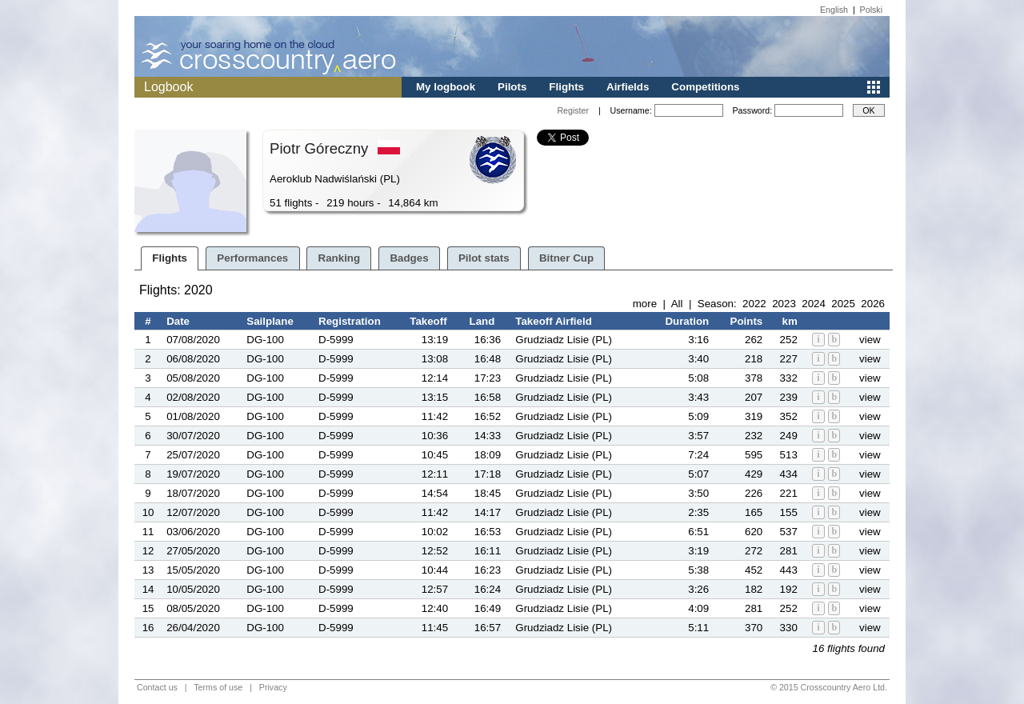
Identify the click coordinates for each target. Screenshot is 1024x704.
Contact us (157, 687)
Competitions (705, 87)
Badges (409, 258)
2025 (843, 304)
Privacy (273, 687)
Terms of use (218, 687)
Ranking (339, 258)
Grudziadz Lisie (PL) (563, 340)
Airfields (627, 87)
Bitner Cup (566, 258)
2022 (754, 304)
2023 (784, 304)
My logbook (445, 87)
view (870, 340)
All (677, 304)
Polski (871, 9)
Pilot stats (484, 258)
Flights (566, 87)
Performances (252, 258)
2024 (814, 304)
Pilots (512, 87)
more (645, 304)
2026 (873, 304)
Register (573, 110)
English (834, 9)
